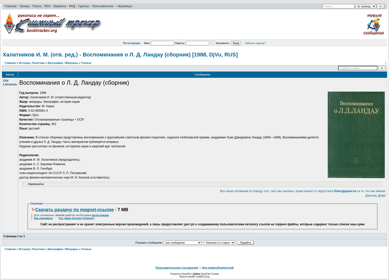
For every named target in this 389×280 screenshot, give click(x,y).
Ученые (86, 62)
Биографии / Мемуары (63, 62)
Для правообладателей (218, 267)
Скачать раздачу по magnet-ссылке (73, 209)
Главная (10, 62)
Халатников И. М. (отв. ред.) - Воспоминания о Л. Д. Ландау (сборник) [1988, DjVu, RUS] (120, 54)
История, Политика (32, 62)
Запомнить (220, 43)
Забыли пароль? (255, 43)
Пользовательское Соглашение (176, 267)
